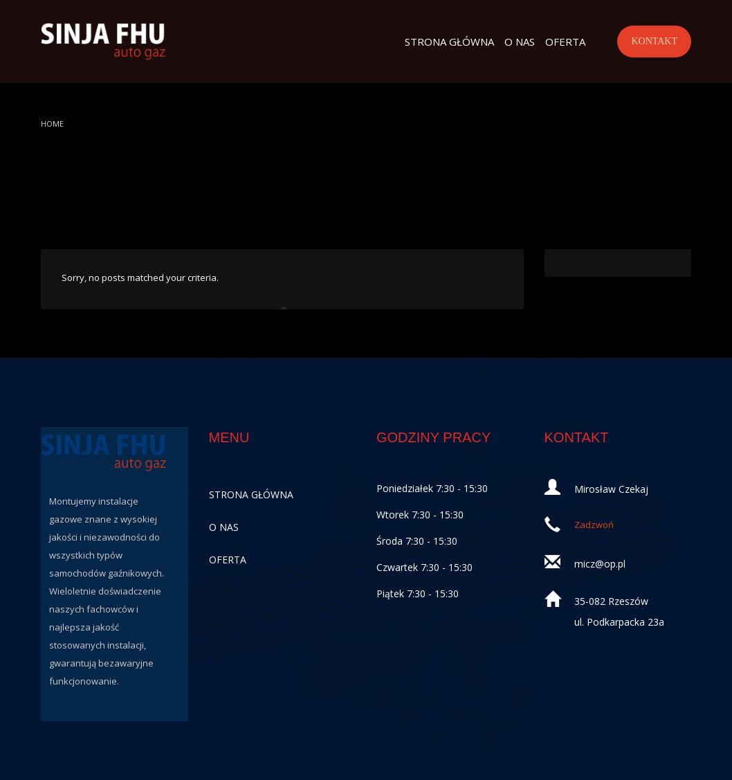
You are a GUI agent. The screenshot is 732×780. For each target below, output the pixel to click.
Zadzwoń (594, 524)
